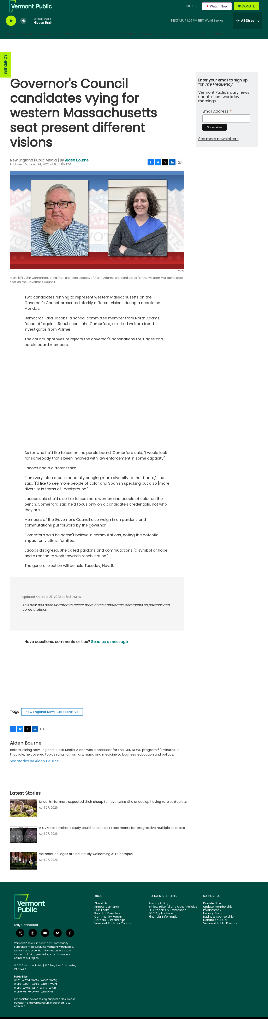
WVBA (35, 989)
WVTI (17, 989)
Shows (47, 43)
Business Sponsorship (218, 926)
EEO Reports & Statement (167, 919)
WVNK (44, 989)
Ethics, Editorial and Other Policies (173, 916)
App (205, 43)
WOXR (35, 993)
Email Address (217, 120)
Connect (169, 43)
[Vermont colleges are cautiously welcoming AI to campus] (23, 870)
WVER (52, 997)
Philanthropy (212, 919)
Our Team (101, 919)
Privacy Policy (158, 913)
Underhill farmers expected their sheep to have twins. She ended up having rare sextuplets (113, 811)
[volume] (23, 30)
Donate (250, 11)
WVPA (53, 993)
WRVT (26, 993)
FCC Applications (161, 922)
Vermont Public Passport (221, 932)
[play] (11, 30)
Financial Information (164, 926)
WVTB (43, 997)
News (65, 43)
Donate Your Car (215, 929)
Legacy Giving (213, 922)
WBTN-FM (47, 1001)
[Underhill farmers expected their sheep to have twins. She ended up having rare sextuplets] (23, 818)
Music (84, 43)
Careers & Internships (109, 929)
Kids (101, 43)
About (147, 43)
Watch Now (217, 10)
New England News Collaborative (52, 721)
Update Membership (218, 916)
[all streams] (247, 30)
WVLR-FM (33, 1001)
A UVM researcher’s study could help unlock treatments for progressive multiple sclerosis (112, 837)
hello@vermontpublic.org (41, 1012)
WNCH (45, 993)
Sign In (191, 11)
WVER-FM (20, 1001)
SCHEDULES (5, 74)
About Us (100, 913)
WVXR (26, 997)
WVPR (17, 993)
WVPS (17, 997)
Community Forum (108, 926)
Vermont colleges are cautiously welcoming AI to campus (86, 863)
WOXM (26, 989)
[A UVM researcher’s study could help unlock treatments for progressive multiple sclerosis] (23, 844)
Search (218, 43)
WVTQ (53, 989)
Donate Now (212, 913)
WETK (35, 997)
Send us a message (109, 651)
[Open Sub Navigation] (35, 43)
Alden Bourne (77, 169)
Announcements (106, 916)
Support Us (123, 43)
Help (189, 43)
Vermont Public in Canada (113, 932)
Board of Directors (107, 922)
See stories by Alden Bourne (34, 770)
